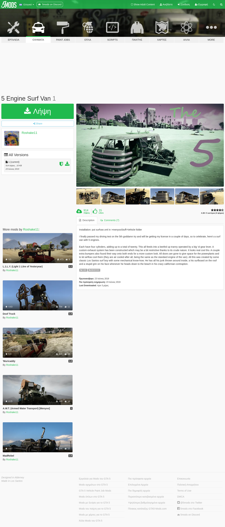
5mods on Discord (188, 514)
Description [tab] (86, 220)
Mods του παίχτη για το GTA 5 (95, 508)
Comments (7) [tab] (109, 220)
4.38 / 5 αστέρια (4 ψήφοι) (212, 213)
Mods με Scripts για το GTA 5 (94, 502)
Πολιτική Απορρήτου (188, 484)
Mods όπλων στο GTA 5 (91, 496)
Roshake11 (29, 133)
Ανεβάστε (166, 4)
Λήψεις (87, 213)
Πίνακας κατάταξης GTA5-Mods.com (147, 508)
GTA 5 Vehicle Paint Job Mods (95, 490)
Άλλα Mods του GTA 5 (90, 520)
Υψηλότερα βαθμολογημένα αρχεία (146, 502)
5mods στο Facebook (190, 508)
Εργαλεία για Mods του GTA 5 (94, 478)
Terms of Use (184, 490)
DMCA (180, 496)
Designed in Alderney (12, 477)
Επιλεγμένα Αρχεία (138, 484)
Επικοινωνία (183, 478)
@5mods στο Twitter (189, 502)
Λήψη (37, 111)
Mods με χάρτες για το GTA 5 (94, 514)
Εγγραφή (201, 4)
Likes (101, 213)
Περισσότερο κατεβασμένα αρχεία (146, 496)
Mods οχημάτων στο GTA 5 (93, 484)
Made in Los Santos (12, 481)
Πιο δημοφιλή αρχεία (139, 490)
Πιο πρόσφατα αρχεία (139, 478)
